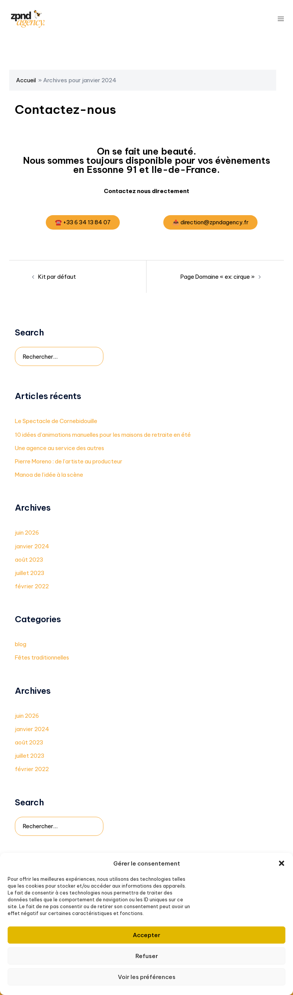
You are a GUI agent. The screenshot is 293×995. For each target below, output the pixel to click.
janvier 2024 (32, 546)
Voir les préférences (146, 977)
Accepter (146, 935)
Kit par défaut (57, 277)
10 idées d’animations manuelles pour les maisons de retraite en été (105, 434)
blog (21, 644)
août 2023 (29, 559)
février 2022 (32, 586)
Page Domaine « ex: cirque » (217, 277)
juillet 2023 (30, 573)
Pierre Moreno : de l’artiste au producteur (69, 461)
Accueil (26, 80)
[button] (281, 863)
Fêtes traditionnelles (43, 657)
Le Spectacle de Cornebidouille (57, 421)
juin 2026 (27, 533)
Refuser (146, 956)
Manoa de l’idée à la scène (50, 475)
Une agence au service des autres (60, 448)
